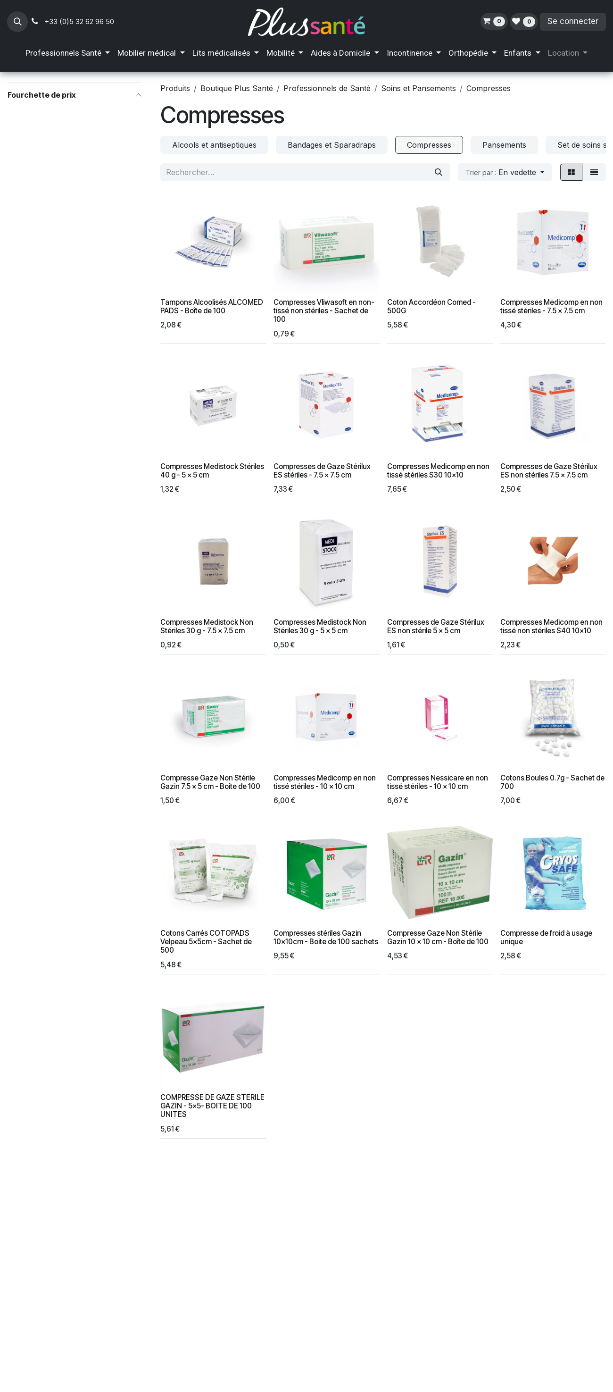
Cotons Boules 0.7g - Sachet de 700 (552, 782)
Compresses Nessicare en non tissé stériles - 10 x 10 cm (437, 782)
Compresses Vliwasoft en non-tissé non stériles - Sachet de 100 (323, 311)
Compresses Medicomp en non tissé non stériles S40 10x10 (551, 626)
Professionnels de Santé (327, 88)
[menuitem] (68, 53)
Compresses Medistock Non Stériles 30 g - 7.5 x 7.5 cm (206, 626)
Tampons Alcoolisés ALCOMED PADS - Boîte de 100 (211, 306)
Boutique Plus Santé (236, 88)
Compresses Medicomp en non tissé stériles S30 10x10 (438, 470)
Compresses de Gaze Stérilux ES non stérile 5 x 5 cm (435, 626)
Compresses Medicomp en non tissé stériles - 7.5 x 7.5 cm (551, 306)
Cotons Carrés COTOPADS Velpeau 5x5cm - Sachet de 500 (206, 942)
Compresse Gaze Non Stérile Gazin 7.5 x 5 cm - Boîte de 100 (210, 782)
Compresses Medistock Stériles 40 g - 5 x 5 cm (212, 470)
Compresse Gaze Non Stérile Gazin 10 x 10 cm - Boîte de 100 (438, 937)
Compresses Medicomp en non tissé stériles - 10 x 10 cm (324, 782)
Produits (175, 88)
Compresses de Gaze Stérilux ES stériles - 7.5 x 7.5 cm (322, 470)
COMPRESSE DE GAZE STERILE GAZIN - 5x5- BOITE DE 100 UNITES (212, 1106)
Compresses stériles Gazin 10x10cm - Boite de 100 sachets (325, 937)
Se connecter (572, 21)
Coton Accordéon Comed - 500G (431, 306)
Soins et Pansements (418, 88)
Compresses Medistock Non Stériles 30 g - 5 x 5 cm (319, 626)
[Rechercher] (438, 172)
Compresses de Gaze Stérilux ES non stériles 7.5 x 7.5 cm (548, 470)
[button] (17, 21)
